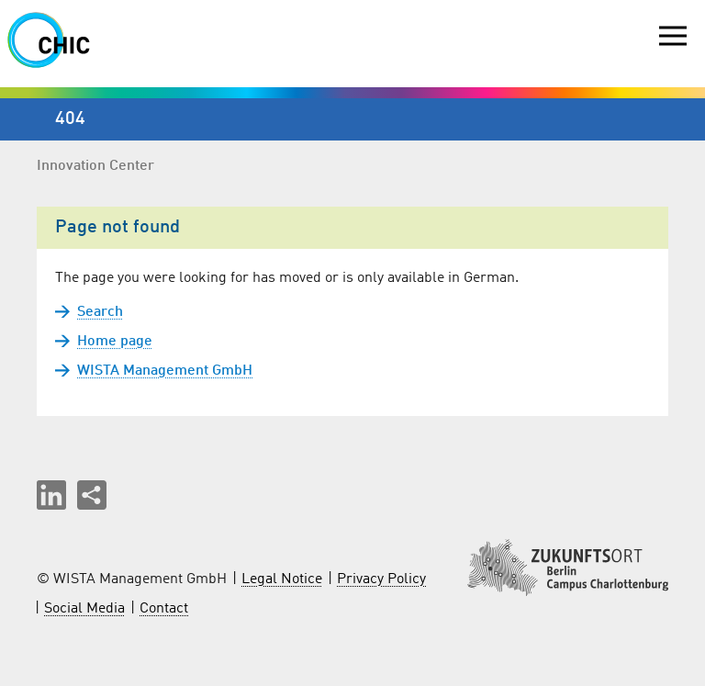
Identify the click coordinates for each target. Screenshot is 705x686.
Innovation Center (95, 166)
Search (100, 312)
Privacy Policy (381, 579)
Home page (114, 341)
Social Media (84, 609)
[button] (51, 495)
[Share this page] (92, 495)
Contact (164, 609)
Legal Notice (281, 579)
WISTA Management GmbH (164, 371)
